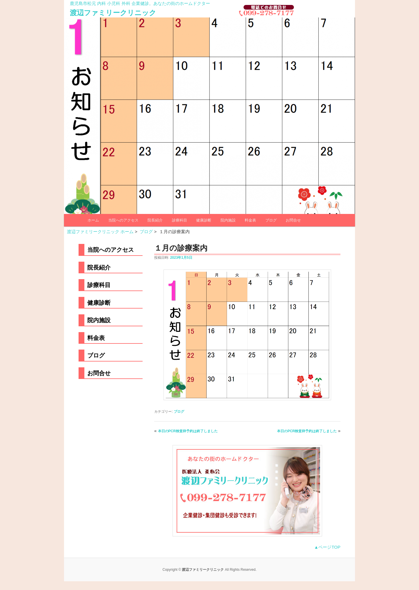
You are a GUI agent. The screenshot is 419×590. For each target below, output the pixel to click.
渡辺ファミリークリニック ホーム (100, 231)
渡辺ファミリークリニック (113, 13)
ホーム (93, 220)
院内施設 (228, 220)
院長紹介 (155, 220)
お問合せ (293, 220)
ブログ (271, 220)
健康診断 (203, 220)
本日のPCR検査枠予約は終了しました (188, 431)
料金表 (250, 220)
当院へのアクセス (123, 220)
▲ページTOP (327, 547)
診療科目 (179, 220)
